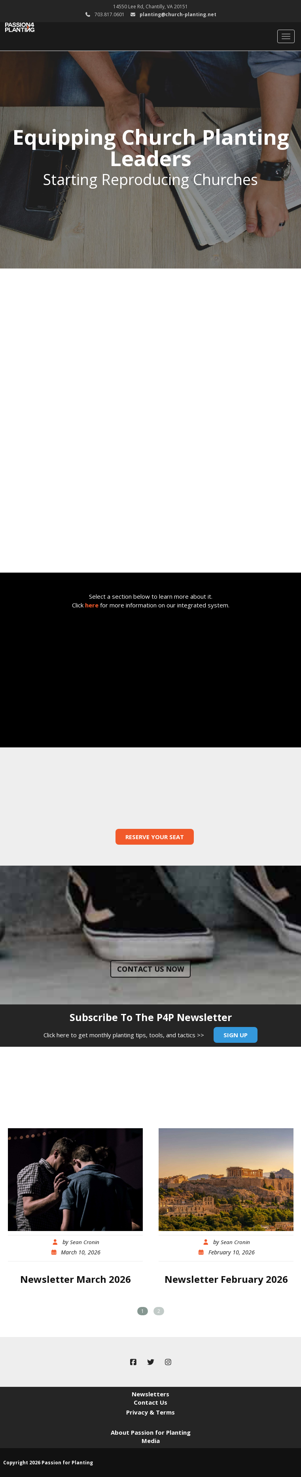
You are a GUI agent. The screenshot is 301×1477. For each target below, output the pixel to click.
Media (151, 1441)
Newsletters (150, 1394)
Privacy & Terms (150, 1412)
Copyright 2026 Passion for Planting (48, 1462)
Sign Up (235, 1035)
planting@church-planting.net (178, 14)
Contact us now (150, 969)
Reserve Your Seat (154, 837)
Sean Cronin (84, 1242)
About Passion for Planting (151, 1432)
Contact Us (150, 1402)
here (91, 605)
